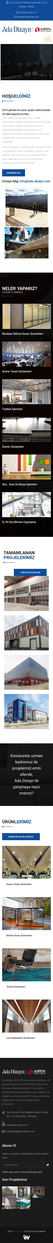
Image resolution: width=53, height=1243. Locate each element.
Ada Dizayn (18, 1231)
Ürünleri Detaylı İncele (20, 837)
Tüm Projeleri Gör (30, 572)
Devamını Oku (13, 173)
